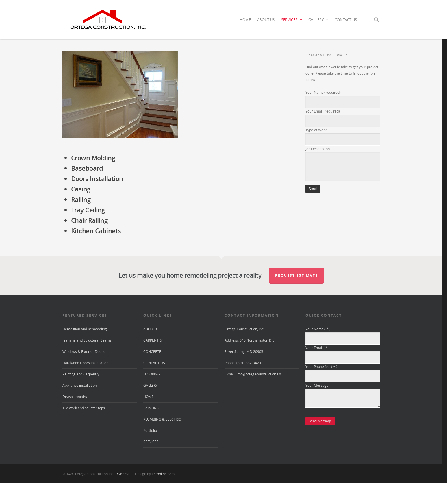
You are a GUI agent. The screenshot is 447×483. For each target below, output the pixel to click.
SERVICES (292, 19)
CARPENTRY (153, 340)
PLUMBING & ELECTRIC (162, 419)
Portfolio (150, 430)
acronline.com (163, 473)
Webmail (124, 473)
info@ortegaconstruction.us (258, 374)
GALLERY (318, 19)
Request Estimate (296, 275)
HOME (245, 19)
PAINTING (151, 407)
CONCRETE (152, 351)
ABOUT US (266, 19)
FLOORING (151, 374)
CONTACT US (346, 19)
